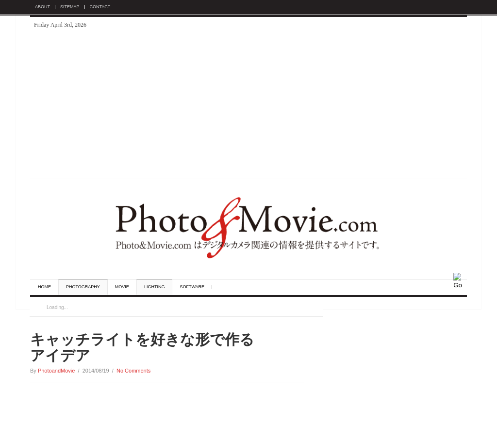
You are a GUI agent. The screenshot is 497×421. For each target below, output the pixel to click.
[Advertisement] (248, 105)
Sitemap (70, 7)
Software (192, 287)
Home (44, 287)
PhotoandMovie (56, 371)
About (42, 7)
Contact (100, 7)
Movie (122, 287)
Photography (83, 287)
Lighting (154, 287)
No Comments (133, 371)
